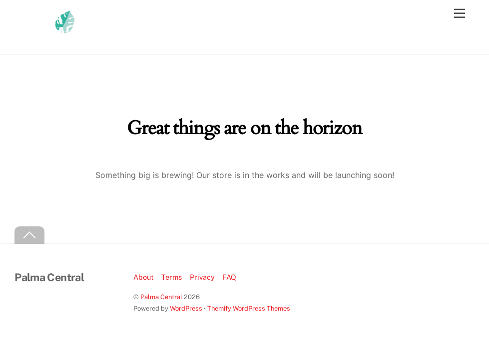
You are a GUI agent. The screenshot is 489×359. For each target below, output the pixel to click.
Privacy (202, 277)
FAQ (229, 277)
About (143, 277)
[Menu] (460, 13)
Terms (171, 277)
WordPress (186, 308)
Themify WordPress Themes (248, 308)
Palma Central (161, 297)
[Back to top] (29, 235)
